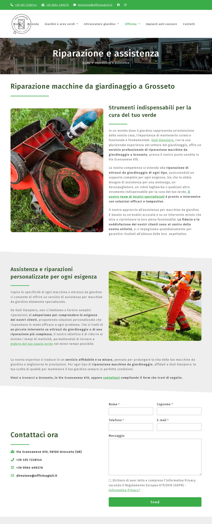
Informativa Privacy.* (124, 490)
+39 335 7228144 (26, 5)
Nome (114, 404)
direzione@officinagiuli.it (95, 5)
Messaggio (117, 436)
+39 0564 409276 (57, 5)
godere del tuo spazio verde (32, 344)
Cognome (165, 404)
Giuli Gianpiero (162, 140)
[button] (15, 33)
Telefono (116, 420)
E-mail (163, 420)
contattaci (111, 377)
